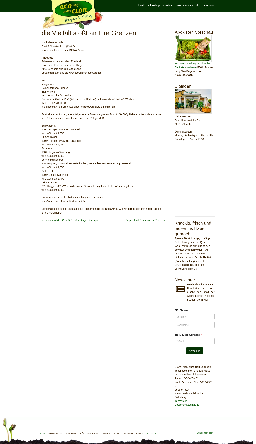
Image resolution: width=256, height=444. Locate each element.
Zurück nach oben (205, 433)
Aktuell (140, 5)
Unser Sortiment (184, 5)
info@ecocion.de (149, 433)
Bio (197, 5)
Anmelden (194, 350)
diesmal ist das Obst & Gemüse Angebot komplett (71, 220)
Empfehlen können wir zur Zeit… (145, 220)
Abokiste (167, 5)
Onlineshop (153, 5)
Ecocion (73, 15)
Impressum (208, 5)
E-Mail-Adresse (190, 334)
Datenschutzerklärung (187, 404)
